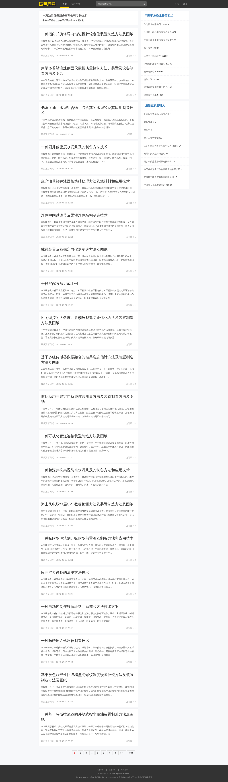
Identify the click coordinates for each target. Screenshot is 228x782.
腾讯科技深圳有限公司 (154, 87)
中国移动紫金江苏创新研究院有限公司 (162, 169)
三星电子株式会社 (152, 56)
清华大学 (148, 79)
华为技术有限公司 (152, 24)
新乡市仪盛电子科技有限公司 (158, 161)
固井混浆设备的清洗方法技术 (65, 572)
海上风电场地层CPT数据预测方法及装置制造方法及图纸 (87, 504)
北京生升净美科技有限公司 (157, 114)
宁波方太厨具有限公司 (154, 185)
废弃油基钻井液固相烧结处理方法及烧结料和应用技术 (85, 181)
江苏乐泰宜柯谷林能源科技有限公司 (161, 146)
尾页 (131, 753)
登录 (177, 4)
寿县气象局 (149, 122)
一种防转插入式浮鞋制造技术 (65, 641)
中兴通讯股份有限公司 (154, 63)
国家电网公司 (150, 71)
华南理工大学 (150, 95)
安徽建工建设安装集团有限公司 (159, 177)
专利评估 (75, 4)
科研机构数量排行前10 (159, 15)
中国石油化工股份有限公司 (157, 40)
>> (121, 753)
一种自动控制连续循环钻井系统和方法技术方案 (80, 606)
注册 (185, 4)
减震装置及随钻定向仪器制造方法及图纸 (74, 249)
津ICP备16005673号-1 (85, 777)
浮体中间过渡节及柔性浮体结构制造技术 (74, 215)
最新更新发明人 (155, 105)
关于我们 (100, 770)
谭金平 (147, 130)
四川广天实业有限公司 (154, 153)
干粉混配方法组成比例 (59, 283)
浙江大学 (148, 48)
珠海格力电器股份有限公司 (157, 32)
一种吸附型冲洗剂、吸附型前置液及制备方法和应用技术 (87, 538)
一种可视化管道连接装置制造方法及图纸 (74, 436)
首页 (65, 4)
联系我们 (112, 770)
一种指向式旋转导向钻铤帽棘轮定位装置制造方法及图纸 (87, 34)
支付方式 (124, 770)
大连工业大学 (150, 138)
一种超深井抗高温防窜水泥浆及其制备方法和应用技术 (85, 470)
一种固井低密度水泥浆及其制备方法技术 (74, 147)
